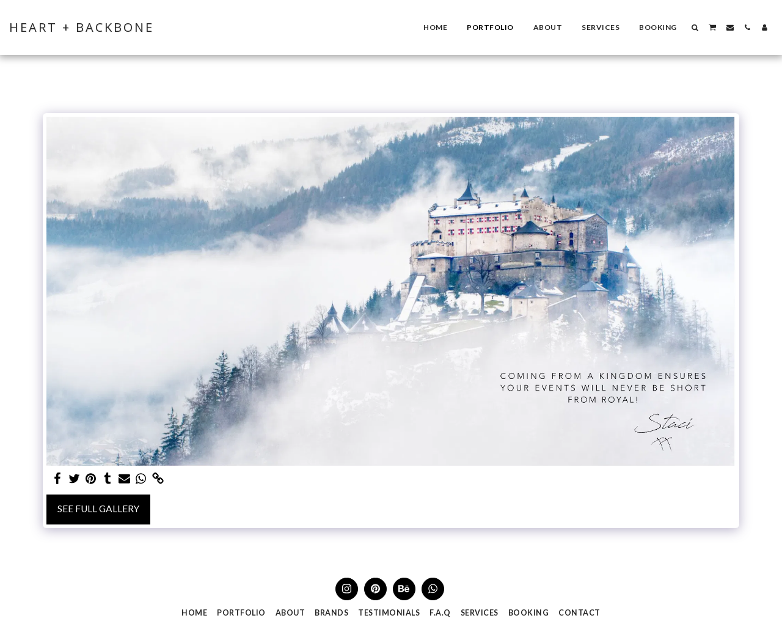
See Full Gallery (98, 508)
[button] (695, 27)
